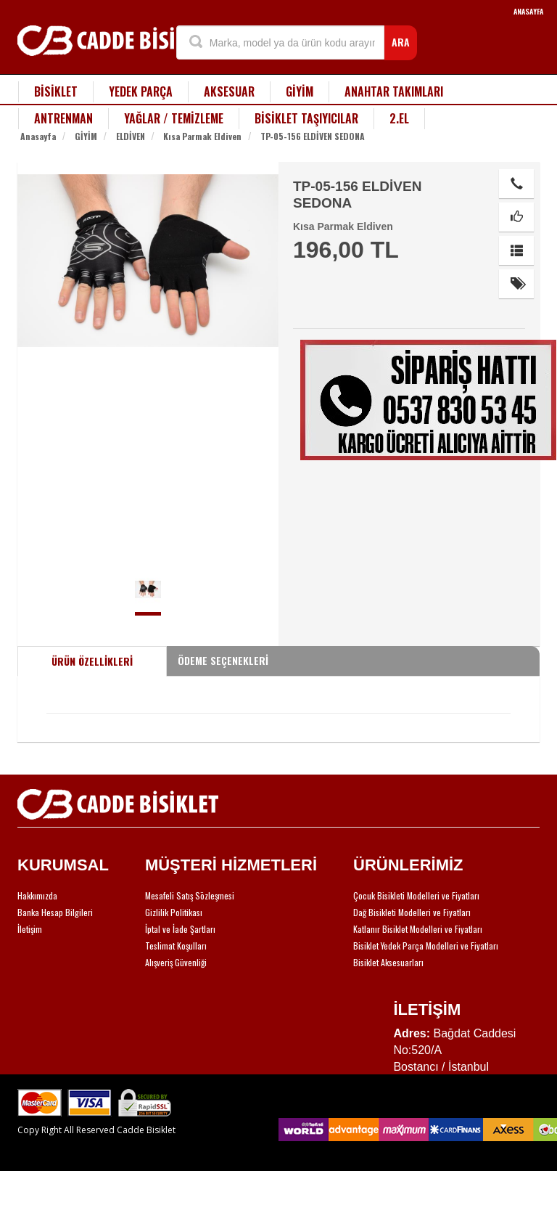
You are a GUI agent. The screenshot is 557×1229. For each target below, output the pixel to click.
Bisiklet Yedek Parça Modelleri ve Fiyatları (425, 945)
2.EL (399, 118)
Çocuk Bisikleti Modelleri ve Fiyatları (416, 895)
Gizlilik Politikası (173, 912)
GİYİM (299, 91)
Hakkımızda (37, 895)
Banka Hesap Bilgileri (55, 912)
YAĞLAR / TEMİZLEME (173, 118)
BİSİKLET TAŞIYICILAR (306, 118)
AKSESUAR (229, 91)
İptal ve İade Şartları (180, 929)
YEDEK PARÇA (141, 91)
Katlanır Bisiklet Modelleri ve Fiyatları (417, 929)
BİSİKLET (56, 91)
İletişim (29, 929)
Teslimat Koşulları (176, 945)
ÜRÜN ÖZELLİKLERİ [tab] (92, 661)
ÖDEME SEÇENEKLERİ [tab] (223, 660)
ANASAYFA (528, 11)
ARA (401, 41)
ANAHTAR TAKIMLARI (393, 91)
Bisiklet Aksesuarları (388, 962)
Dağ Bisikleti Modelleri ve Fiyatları (412, 912)
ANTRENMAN (63, 118)
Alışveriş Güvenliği (176, 962)
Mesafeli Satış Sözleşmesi (189, 895)
